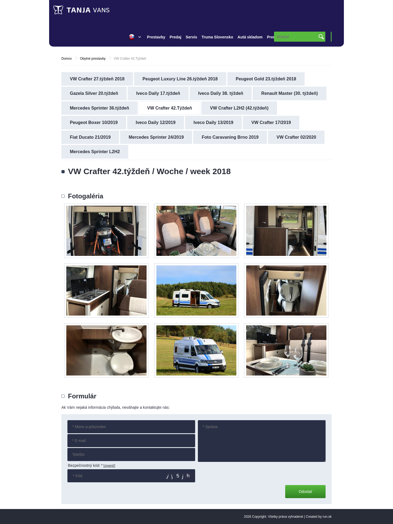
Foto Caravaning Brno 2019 (230, 137)
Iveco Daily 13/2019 (213, 122)
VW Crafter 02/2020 (296, 137)
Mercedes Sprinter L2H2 (95, 151)
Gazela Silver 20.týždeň (94, 93)
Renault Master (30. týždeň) (289, 93)
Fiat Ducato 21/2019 (90, 137)
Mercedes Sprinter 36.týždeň (99, 108)
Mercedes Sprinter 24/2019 (156, 137)
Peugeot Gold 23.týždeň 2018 (266, 79)
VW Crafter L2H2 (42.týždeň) (239, 108)
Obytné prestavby (93, 58)
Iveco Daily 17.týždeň (158, 93)
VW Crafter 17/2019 (271, 122)
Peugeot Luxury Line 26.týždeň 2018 (180, 79)
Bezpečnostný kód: (85, 465)
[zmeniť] (109, 466)
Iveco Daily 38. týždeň (220, 93)
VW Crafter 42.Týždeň (169, 108)
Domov (66, 58)
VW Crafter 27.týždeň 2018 (97, 79)
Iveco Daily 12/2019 (155, 122)
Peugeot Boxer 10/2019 (94, 122)
